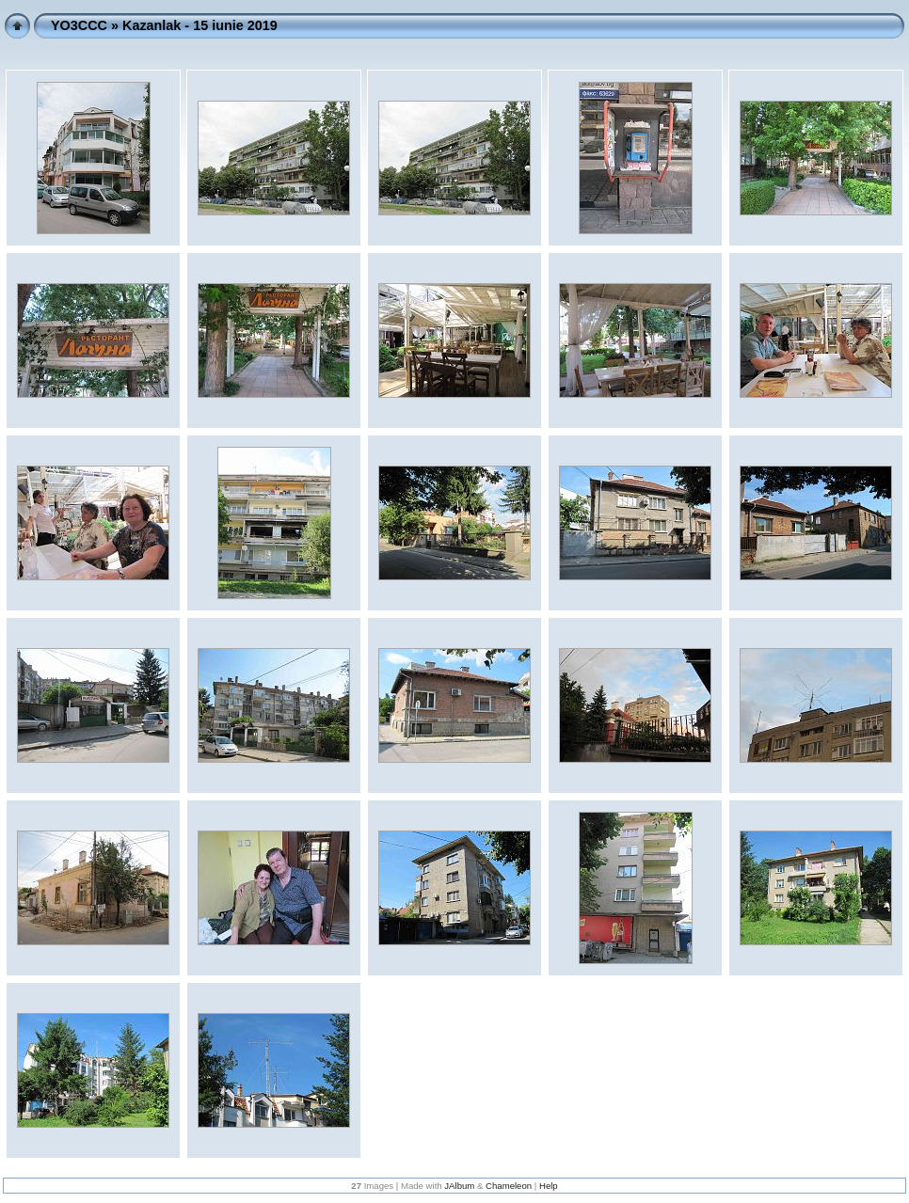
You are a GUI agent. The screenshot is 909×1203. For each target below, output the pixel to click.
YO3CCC (79, 25)
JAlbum (459, 1185)
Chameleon (509, 1185)
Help (548, 1185)
